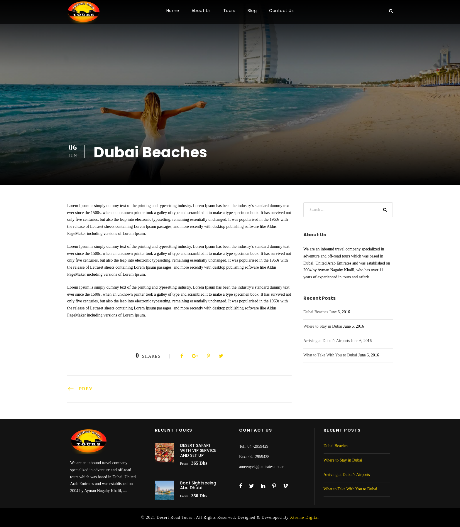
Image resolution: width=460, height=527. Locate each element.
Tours (229, 11)
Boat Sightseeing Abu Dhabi (198, 485)
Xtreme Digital (304, 517)
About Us (201, 11)
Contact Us (281, 11)
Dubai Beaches (315, 312)
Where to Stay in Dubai (322, 326)
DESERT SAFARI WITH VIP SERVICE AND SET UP (198, 450)
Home (172, 11)
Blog (252, 11)
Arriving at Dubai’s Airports (326, 341)
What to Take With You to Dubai (330, 355)
